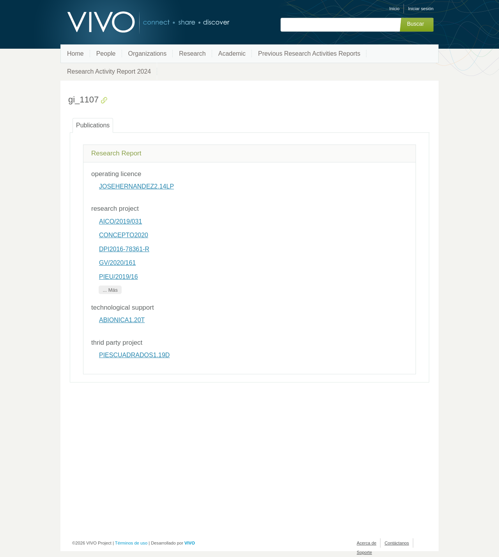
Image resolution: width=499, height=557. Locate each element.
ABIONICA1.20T (122, 320)
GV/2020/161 (117, 262)
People (106, 53)
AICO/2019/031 (120, 221)
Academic (232, 53)
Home (75, 53)
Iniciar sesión (421, 8)
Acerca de (366, 543)
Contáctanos (396, 543)
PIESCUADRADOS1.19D (134, 355)
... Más (110, 290)
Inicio (394, 8)
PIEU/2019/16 (118, 276)
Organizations (147, 53)
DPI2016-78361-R (124, 249)
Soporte (364, 552)
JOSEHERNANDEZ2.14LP (136, 186)
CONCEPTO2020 (123, 235)
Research (192, 53)
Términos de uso (131, 543)
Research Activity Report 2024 (109, 71)
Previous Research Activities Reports (309, 53)
